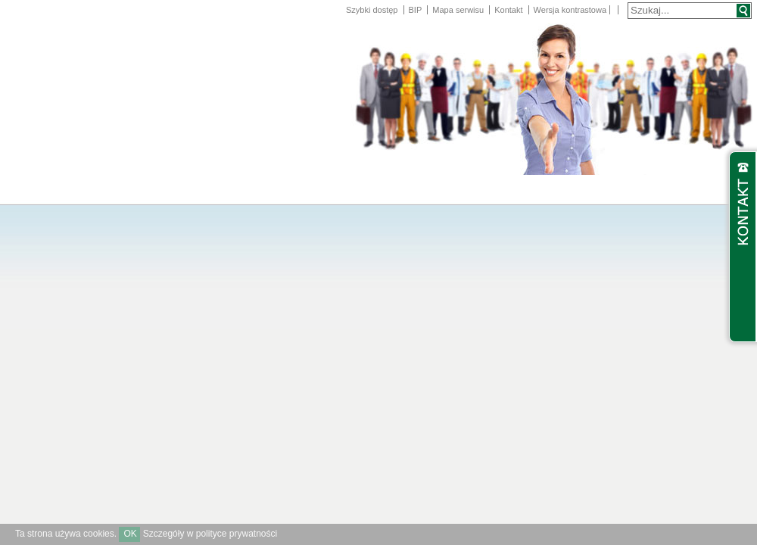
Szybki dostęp (371, 9)
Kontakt (508, 9)
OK (129, 533)
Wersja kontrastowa (570, 9)
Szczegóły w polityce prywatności (210, 533)
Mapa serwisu (458, 9)
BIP (415, 9)
